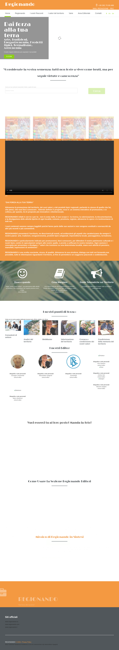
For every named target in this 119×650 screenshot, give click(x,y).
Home (7, 13)
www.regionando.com (12, 624)
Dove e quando (22, 282)
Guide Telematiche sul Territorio (97, 282)
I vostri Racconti (36, 13)
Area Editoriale (84, 13)
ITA (109, 13)
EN (113, 13)
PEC (112, 9)
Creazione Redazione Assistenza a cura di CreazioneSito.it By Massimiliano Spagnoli (33, 644)
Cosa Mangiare (59, 282)
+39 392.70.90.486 (105, 5)
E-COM (9, 57)
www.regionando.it (11, 627)
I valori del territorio (56, 13)
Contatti (98, 13)
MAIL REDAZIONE (100, 9)
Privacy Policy (26, 642)
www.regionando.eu (11, 621)
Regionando (20, 4)
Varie (71, 13)
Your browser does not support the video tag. (59, 168)
